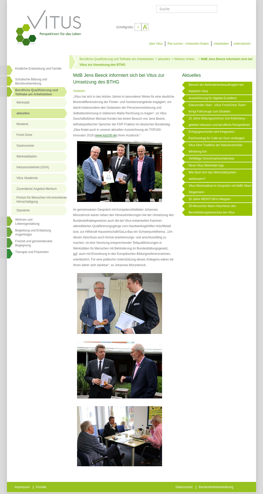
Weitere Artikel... (185, 59)
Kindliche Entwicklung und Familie (38, 68)
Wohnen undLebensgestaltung (27, 221)
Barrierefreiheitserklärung (216, 487)
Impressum (23, 487)
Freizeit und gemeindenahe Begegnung (33, 243)
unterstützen (242, 43)
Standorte (23, 210)
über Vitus (156, 43)
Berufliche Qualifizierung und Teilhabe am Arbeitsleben (36, 92)
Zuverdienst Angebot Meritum (36, 188)
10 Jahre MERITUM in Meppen (210, 199)
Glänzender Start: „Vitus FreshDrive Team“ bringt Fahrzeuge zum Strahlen (217, 108)
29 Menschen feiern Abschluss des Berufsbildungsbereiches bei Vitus (212, 209)
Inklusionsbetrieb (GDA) (32, 167)
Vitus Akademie (27, 178)
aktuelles (23, 113)
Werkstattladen (26, 156)
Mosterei (22, 124)
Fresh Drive (24, 134)
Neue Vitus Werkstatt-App (206, 165)
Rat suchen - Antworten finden (188, 43)
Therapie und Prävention (32, 252)
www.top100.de (105, 135)
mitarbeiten (221, 43)
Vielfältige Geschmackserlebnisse (211, 158)
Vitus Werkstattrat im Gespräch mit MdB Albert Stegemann (220, 189)
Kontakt (41, 487)
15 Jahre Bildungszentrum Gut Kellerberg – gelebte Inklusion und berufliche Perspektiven (219, 121)
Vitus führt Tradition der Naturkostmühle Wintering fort (215, 148)
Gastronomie (25, 145)
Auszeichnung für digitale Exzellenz (213, 98)
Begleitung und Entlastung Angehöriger (33, 232)
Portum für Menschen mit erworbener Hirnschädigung (41, 199)
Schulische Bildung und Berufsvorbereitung (31, 81)
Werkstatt (22, 102)
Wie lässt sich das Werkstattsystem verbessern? (213, 175)
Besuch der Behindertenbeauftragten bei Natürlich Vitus (216, 88)
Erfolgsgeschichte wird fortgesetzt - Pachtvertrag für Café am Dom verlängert (217, 135)
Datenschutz (185, 487)
